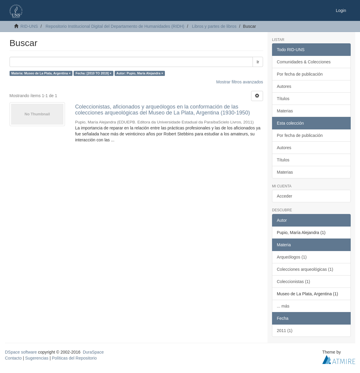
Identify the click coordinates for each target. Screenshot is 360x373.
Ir (257, 61)
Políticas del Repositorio (74, 358)
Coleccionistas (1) (293, 281)
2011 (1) (284, 330)
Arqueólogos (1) (292, 257)
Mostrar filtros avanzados (239, 82)
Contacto (13, 358)
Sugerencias (36, 358)
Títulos (283, 98)
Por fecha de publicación (300, 74)
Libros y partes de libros (214, 26)
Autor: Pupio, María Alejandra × (139, 73)
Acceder (284, 196)
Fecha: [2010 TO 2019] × (94, 73)
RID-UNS (29, 26)
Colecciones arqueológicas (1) (305, 269)
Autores (284, 86)
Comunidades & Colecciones (304, 61)
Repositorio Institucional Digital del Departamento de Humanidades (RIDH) (114, 26)
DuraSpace (93, 352)
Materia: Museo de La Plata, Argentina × (41, 73)
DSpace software (21, 352)
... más (283, 306)
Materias (285, 110)
